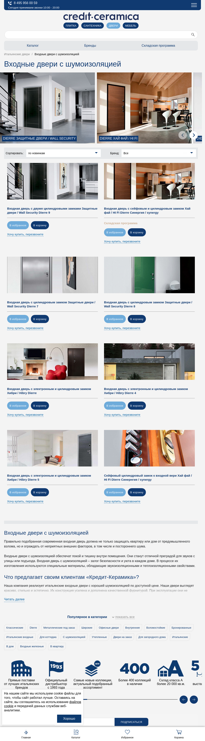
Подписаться (131, 722)
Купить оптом (19, 66)
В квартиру (57, 646)
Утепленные (99, 637)
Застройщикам (20, 56)
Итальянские (180, 637)
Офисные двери (109, 627)
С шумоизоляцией (74, 637)
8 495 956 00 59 (22, 3)
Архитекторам (19, 47)
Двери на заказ (122, 637)
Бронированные (181, 627)
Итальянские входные (19, 637)
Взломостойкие (155, 627)
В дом (10, 646)
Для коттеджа (48, 637)
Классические (14, 627)
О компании (17, 38)
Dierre (33, 627)
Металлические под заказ (59, 627)
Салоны (14, 28)
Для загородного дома (152, 637)
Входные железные (32, 646)
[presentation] (182, 135)
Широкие (86, 627)
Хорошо (69, 718)
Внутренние (132, 627)
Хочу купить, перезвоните (25, 234)
